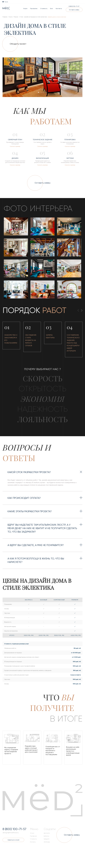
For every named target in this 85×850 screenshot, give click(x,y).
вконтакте (47, 833)
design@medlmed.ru (11, 833)
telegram (46, 839)
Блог (51, 8)
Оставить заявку (74, 10)
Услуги (25, 8)
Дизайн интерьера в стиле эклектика (35, 17)
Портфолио (33, 8)
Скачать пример (15, 146)
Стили (21, 17)
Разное (16, 17)
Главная (5, 17)
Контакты (59, 8)
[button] (38, 92)
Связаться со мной (13, 840)
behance (46, 836)
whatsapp (47, 842)
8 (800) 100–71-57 (74, 6)
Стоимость (43, 8)
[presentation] (9, 77)
